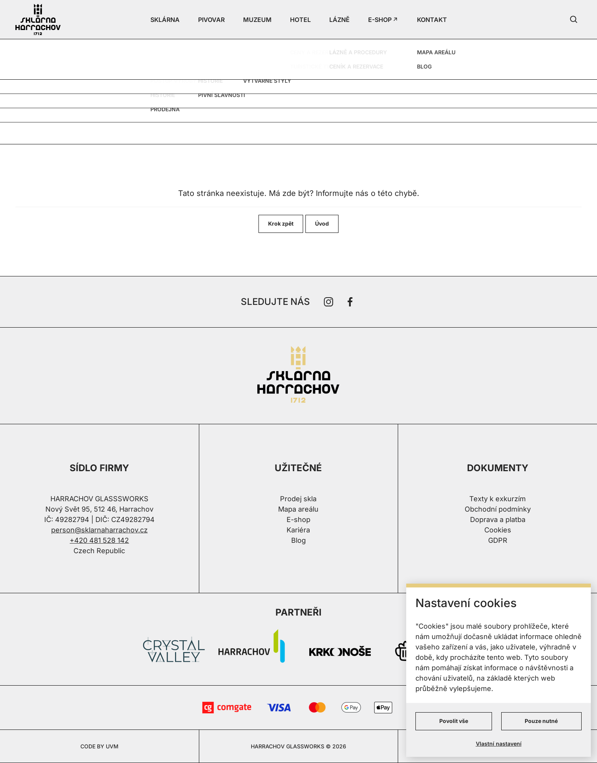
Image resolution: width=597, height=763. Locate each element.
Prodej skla (298, 499)
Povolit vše (453, 721)
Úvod (322, 223)
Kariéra (298, 530)
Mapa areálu (298, 509)
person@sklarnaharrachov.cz (99, 530)
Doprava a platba (497, 519)
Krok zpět (280, 223)
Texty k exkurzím (497, 499)
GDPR (497, 540)
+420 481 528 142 (99, 540)
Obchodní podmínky (498, 509)
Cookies (497, 530)
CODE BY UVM (99, 746)
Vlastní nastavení (499, 743)
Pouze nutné (541, 721)
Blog (298, 540)
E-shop (298, 519)
